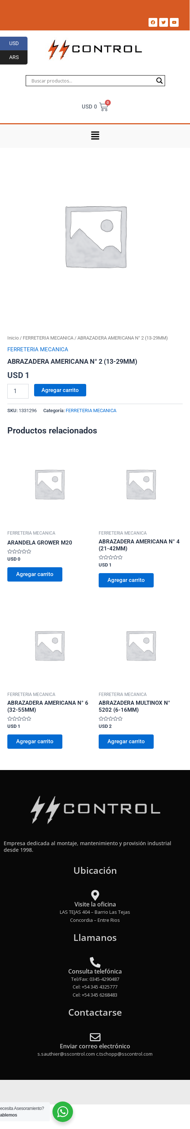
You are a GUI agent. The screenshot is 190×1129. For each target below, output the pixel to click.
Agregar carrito (60, 390)
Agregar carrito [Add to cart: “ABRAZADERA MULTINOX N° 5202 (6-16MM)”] (126, 741)
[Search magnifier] (159, 81)
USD (18, 44)
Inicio (13, 338)
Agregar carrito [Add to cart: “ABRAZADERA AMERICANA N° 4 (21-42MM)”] (126, 580)
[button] (95, 136)
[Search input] (92, 81)
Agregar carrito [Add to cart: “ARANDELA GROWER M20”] (35, 574)
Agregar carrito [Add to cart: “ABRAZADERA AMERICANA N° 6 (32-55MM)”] (35, 741)
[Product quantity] (18, 391)
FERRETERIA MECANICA (48, 338)
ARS (18, 58)
